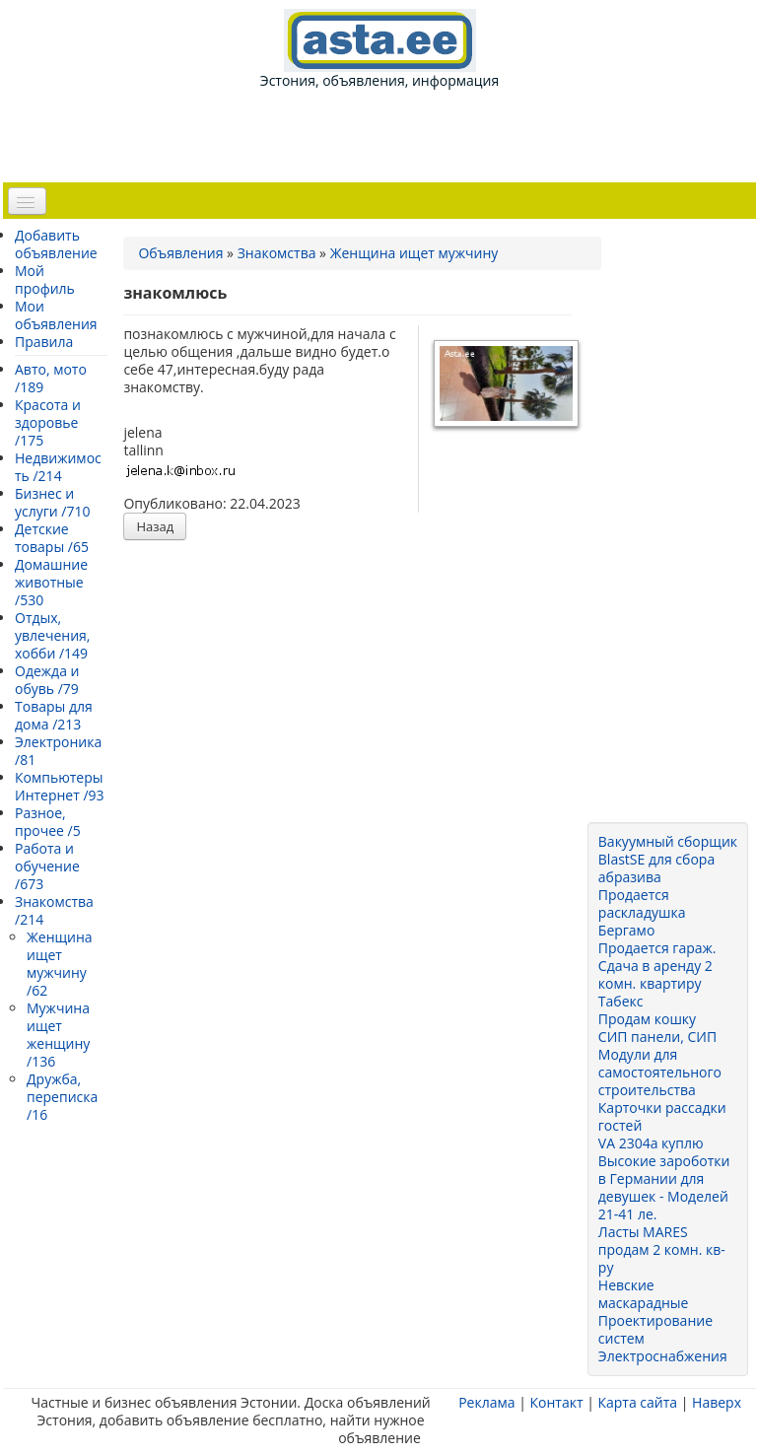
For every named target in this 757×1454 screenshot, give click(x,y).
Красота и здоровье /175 (48, 422)
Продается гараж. (657, 947)
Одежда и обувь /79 (47, 679)
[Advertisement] (383, 134)
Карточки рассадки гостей (662, 1116)
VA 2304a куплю (651, 1143)
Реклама (486, 1402)
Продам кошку (647, 1018)
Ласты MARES (643, 1231)
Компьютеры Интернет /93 (59, 786)
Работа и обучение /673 (47, 866)
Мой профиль (45, 279)
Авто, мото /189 (51, 378)
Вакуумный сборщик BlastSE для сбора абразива (667, 859)
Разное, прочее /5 (48, 821)
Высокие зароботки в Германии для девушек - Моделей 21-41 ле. (664, 1187)
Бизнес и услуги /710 (52, 502)
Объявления (180, 252)
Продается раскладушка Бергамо (642, 912)
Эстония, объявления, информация (379, 49)
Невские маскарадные (643, 1294)
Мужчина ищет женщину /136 (58, 1035)
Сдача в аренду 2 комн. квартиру (655, 974)
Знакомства (277, 252)
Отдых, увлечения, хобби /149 (52, 635)
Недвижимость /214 (58, 467)
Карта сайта (637, 1402)
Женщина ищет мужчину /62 (60, 964)
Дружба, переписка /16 (62, 1097)
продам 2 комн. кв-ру (661, 1258)
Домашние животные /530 (51, 582)
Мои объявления (56, 315)
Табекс (621, 1001)
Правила (44, 341)
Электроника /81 (58, 750)
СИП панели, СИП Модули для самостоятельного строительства (660, 1063)
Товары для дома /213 (54, 715)
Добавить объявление (56, 244)
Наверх (716, 1402)
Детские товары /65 (52, 537)
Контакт (556, 1402)
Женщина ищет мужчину (414, 252)
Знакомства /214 (54, 910)
